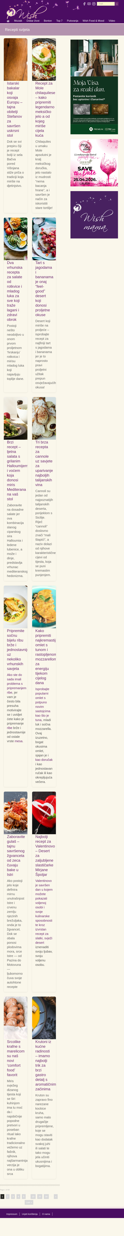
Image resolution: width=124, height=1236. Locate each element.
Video (112, 20)
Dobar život (33, 21)
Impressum (11, 1214)
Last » (29, 1202)
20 (39, 1196)
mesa (18, 741)
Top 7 (59, 20)
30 (46, 1196)
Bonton (48, 21)
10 (33, 1196)
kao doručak (44, 759)
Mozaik (18, 21)
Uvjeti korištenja (30, 1214)
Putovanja (72, 21)
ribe (9, 692)
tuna (38, 720)
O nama (46, 1214)
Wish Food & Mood (93, 21)
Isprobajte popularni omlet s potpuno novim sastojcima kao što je (42, 702)
